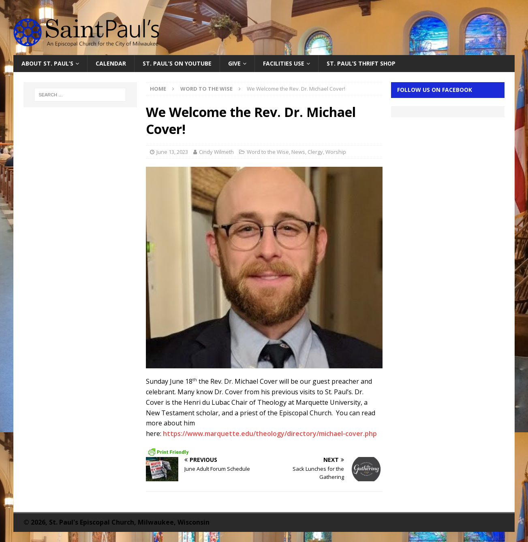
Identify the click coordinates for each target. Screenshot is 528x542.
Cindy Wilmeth (216, 151)
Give (234, 63)
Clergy (315, 151)
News (298, 151)
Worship (335, 151)
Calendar (111, 63)
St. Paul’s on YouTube (177, 63)
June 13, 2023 (172, 151)
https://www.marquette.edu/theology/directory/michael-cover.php (270, 433)
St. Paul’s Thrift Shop (361, 63)
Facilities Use (283, 63)
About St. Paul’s (47, 63)
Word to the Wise (268, 151)
